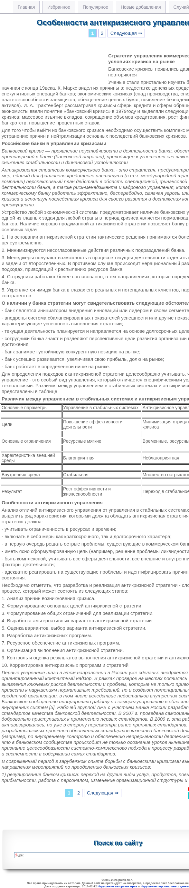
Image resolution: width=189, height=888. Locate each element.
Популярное (95, 7)
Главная (26, 7)
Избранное (58, 7)
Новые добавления (141, 7)
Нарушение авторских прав (117, 886)
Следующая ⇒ (126, 33)
